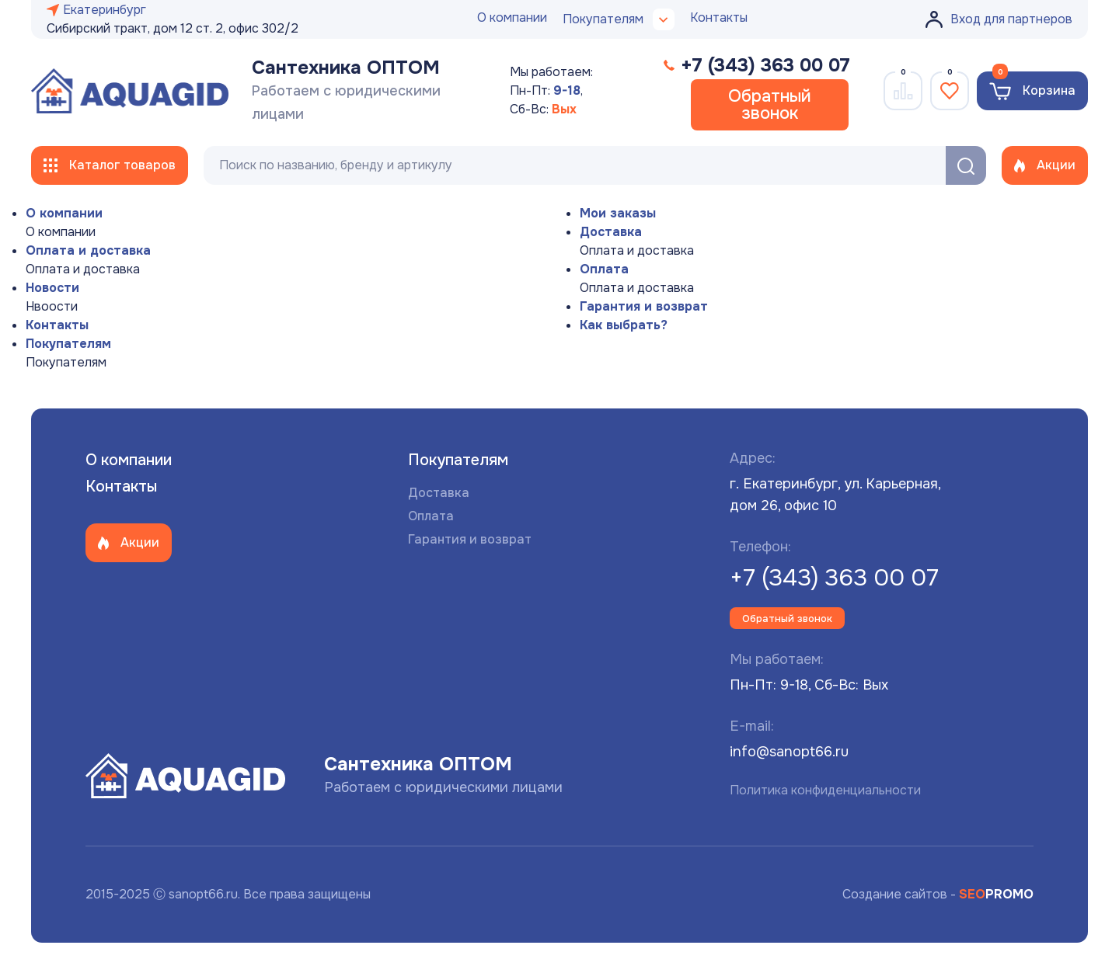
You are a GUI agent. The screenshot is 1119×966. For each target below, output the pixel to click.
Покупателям (68, 343)
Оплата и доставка (88, 250)
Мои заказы (618, 213)
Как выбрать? (624, 325)
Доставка (611, 232)
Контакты (719, 17)
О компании (512, 17)
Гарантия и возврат (644, 306)
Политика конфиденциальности (825, 790)
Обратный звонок (769, 104)
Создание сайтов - (938, 894)
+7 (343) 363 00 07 (834, 577)
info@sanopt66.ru (789, 751)
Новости (52, 288)
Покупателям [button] (619, 19)
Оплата (604, 269)
